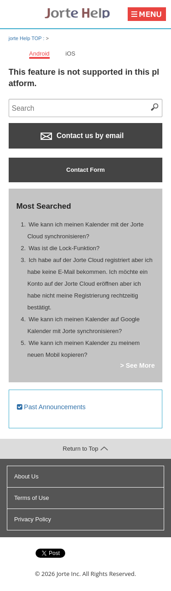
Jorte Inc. (69, 574)
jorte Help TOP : (27, 38)
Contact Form (85, 169)
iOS (71, 53)
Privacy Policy (32, 519)
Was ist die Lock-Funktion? (64, 248)
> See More (137, 365)
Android (39, 53)
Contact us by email (82, 136)
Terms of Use (31, 497)
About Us (26, 476)
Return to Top (86, 448)
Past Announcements (51, 407)
